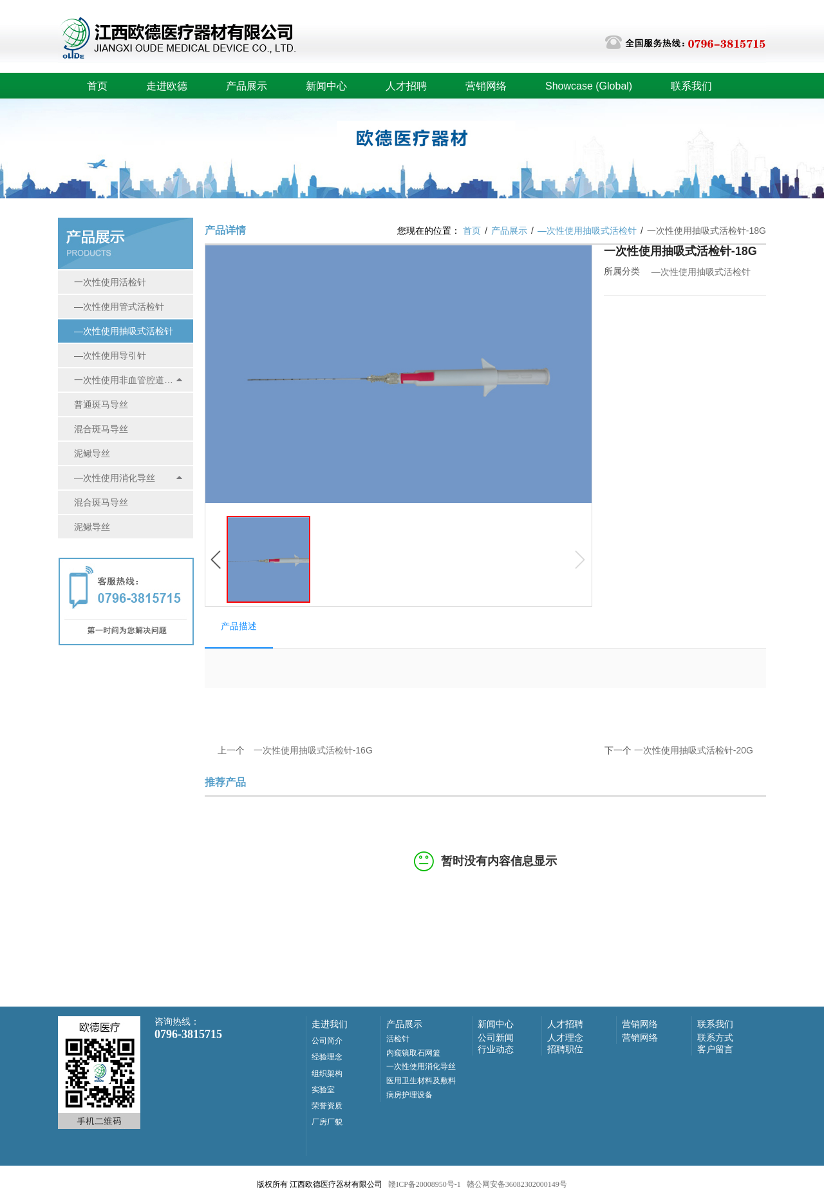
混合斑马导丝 (101, 429)
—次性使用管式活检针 (119, 306)
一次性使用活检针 (110, 282)
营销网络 (486, 86)
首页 (97, 86)
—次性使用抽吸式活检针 (123, 331)
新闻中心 (326, 86)
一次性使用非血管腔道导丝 (124, 380)
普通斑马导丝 (101, 404)
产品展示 (246, 86)
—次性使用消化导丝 (114, 478)
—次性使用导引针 (110, 355)
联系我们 (691, 86)
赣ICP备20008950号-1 (424, 1184)
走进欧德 (166, 86)
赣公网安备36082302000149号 (517, 1184)
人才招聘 (406, 86)
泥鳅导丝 (92, 453)
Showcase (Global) (588, 86)
